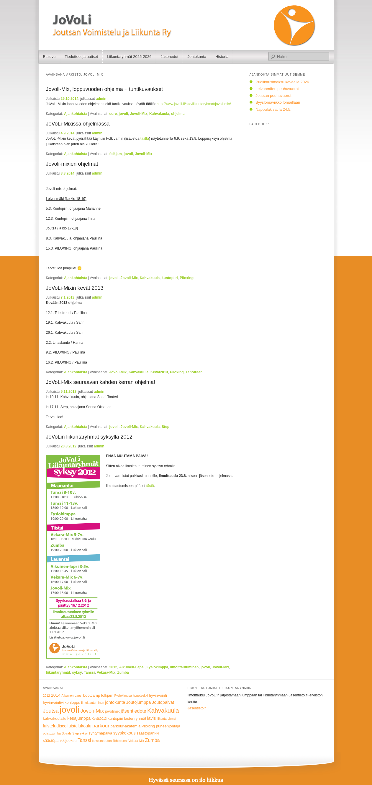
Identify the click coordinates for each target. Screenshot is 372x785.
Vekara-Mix (106, 672)
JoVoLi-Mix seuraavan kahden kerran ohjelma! (100, 382)
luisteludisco (55, 726)
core (113, 114)
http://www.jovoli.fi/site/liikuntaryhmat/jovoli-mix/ (194, 104)
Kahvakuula (159, 114)
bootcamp (91, 695)
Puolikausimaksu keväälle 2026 (282, 82)
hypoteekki (140, 695)
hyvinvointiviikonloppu (62, 702)
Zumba (123, 672)
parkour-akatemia (125, 726)
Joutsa (51, 711)
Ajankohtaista (75, 114)
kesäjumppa (79, 718)
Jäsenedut (169, 56)
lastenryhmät (135, 718)
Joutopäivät (163, 702)
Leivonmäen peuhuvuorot (277, 89)
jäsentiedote (133, 711)
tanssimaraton (102, 740)
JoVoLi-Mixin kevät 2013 (75, 288)
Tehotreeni (194, 372)
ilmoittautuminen (184, 667)
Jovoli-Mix (139, 114)
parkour (100, 726)
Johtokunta (196, 56)
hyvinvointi (158, 695)
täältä (144, 138)
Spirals (66, 733)
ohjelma (177, 114)
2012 (113, 667)
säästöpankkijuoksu (60, 740)
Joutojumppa (138, 702)
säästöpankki (148, 733)
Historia (221, 56)
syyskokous (124, 733)
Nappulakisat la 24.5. (273, 109)
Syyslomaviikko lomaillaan (277, 102)
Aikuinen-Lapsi (132, 667)
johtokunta (115, 702)
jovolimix (112, 711)
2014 (56, 695)
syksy (77, 672)
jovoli (123, 114)
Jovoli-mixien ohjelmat (72, 164)
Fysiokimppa (157, 667)
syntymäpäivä (100, 733)
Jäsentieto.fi (197, 708)
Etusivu (49, 56)
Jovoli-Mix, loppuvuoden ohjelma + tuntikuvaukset (104, 89)
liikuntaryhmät (58, 672)
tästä (150, 486)
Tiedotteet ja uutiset (81, 56)
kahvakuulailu (54, 718)
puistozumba (52, 733)
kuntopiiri (170, 278)
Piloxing (187, 278)
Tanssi (89, 672)
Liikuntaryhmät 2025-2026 (129, 56)
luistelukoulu (79, 726)
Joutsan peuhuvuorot (273, 95)
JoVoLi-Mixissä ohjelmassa (78, 124)
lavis (151, 718)
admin (101, 99)
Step (165, 427)
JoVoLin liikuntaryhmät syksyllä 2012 (89, 437)
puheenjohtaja (168, 726)
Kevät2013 (159, 372)
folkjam (115, 154)
